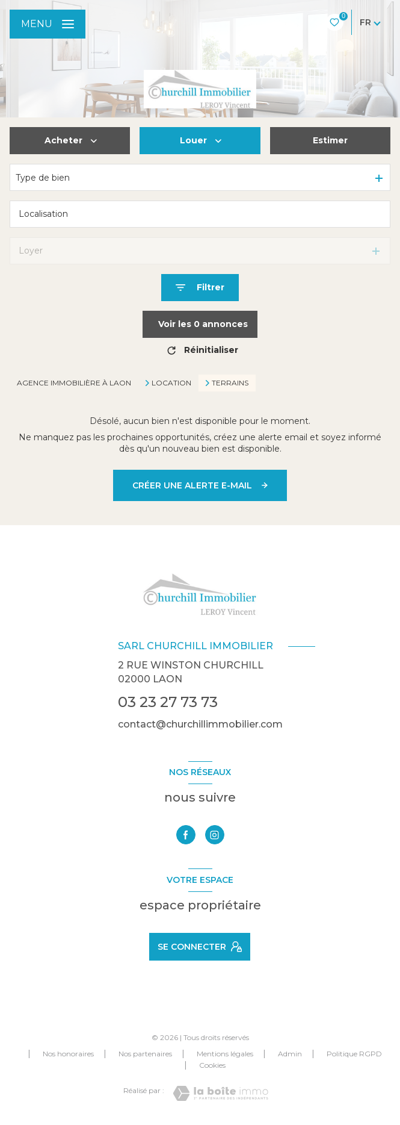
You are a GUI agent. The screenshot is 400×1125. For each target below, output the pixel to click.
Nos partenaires (145, 1053)
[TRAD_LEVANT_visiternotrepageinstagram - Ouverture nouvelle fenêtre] (214, 834)
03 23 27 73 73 (168, 702)
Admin (290, 1053)
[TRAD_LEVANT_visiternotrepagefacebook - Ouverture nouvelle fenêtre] (185, 834)
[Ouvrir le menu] (47, 24)
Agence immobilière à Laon (74, 382)
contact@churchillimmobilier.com (200, 724)
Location (171, 383)
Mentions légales (225, 1053)
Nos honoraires (68, 1053)
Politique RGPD (354, 1053)
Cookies (212, 1065)
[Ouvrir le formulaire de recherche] (200, 287)
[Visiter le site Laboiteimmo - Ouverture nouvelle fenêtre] (220, 1093)
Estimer (330, 140)
